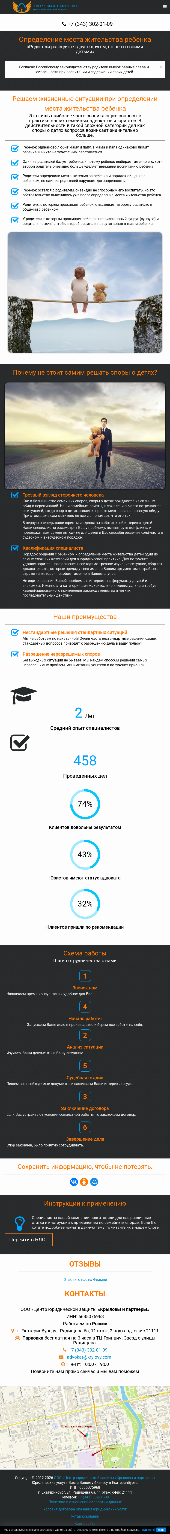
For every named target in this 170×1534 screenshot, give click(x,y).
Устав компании (85, 1516)
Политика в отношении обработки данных (85, 1502)
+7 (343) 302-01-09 (88, 1350)
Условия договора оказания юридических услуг (85, 1509)
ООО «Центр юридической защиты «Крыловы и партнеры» (104, 1478)
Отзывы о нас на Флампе (85, 1279)
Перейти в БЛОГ (28, 1240)
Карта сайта (85, 1523)
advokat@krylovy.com (89, 1357)
